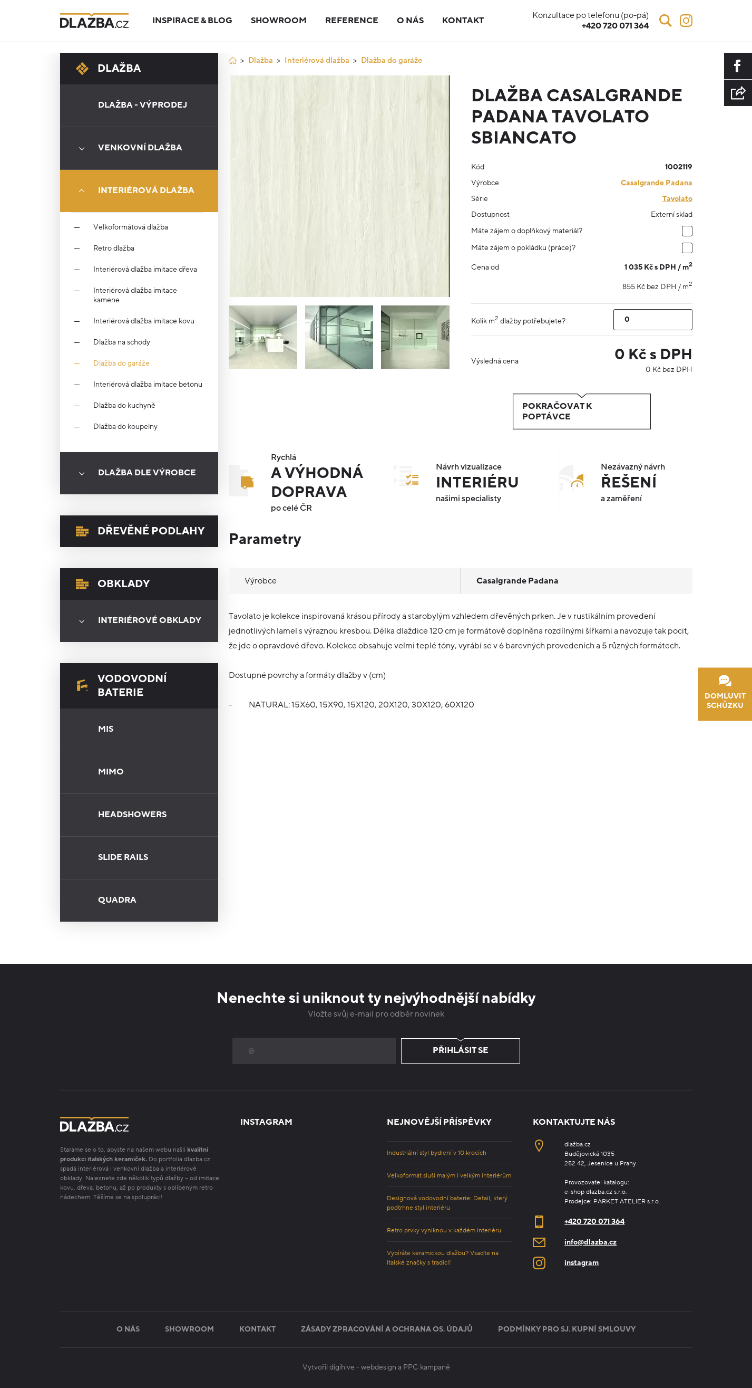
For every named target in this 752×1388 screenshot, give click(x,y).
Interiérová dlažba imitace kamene (135, 295)
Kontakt (463, 20)
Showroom (279, 20)
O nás (410, 20)
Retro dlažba (113, 248)
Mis (105, 729)
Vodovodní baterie (121, 686)
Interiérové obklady (136, 620)
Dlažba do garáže (121, 363)
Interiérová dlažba (133, 191)
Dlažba (108, 68)
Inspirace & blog (192, 20)
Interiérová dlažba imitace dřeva (145, 269)
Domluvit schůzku (725, 692)
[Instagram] (686, 20)
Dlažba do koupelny (125, 427)
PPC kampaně (426, 1367)
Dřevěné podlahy (140, 531)
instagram (581, 1263)
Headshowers (132, 814)
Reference (351, 20)
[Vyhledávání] (665, 20)
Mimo (111, 772)
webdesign (378, 1367)
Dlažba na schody (121, 342)
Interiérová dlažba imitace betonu (147, 384)
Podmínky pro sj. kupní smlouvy (567, 1329)
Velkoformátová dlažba (130, 227)
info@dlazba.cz (590, 1242)
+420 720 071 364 (594, 1222)
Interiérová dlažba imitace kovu (143, 321)
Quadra (117, 900)
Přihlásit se (460, 1051)
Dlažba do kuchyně (124, 405)
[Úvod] (233, 60)
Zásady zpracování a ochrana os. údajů (387, 1329)
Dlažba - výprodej (142, 105)
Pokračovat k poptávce (582, 411)
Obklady (113, 584)
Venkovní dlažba (127, 148)
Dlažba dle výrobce (134, 473)
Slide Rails (123, 857)
